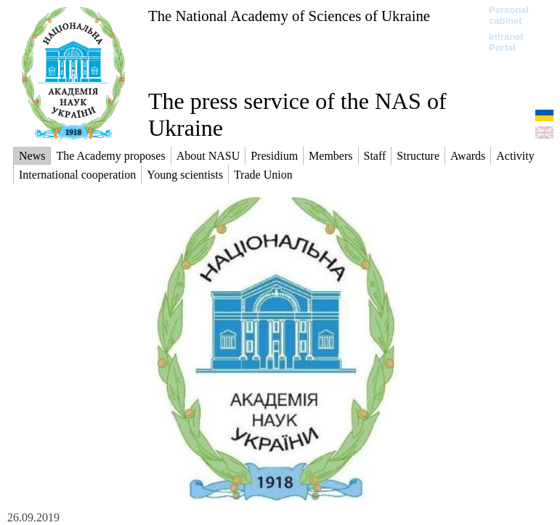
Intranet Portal (506, 42)
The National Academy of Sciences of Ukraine (289, 15)
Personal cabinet (509, 15)
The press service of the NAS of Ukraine (297, 114)
